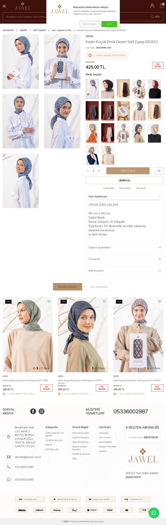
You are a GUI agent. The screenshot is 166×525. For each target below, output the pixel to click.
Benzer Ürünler (67, 286)
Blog (74, 458)
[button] (160, 347)
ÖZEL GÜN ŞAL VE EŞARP (54, 434)
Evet (109, 24)
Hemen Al (124, 180)
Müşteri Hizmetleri (107, 446)
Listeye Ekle (108, 188)
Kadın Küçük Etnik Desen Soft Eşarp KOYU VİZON (136, 380)
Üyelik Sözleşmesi (81, 437)
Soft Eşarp (39, 30)
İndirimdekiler (105, 442)
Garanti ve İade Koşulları (79, 448)
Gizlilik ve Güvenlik (81, 454)
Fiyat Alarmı (125, 188)
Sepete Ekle (128, 170)
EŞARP (48, 445)
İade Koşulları (125, 270)
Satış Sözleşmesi (80, 442)
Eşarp (23, 30)
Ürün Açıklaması (125, 196)
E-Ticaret (72, 521)
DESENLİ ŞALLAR (53, 440)
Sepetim (103, 451)
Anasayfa (8, 30)
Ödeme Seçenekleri (125, 247)
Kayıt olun (151, 437)
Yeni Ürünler (104, 437)
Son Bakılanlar (99, 286)
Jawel (89, 36)
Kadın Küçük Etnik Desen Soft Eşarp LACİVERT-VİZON (80, 382)
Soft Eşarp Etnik (61, 30)
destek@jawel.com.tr (28, 457)
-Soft (65, 521)
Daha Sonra (89, 24)
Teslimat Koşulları (80, 433)
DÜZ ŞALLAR (51, 449)
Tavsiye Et (141, 188)
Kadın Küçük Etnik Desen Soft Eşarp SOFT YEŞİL (25, 380)
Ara (155, 16)
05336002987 (130, 411)
